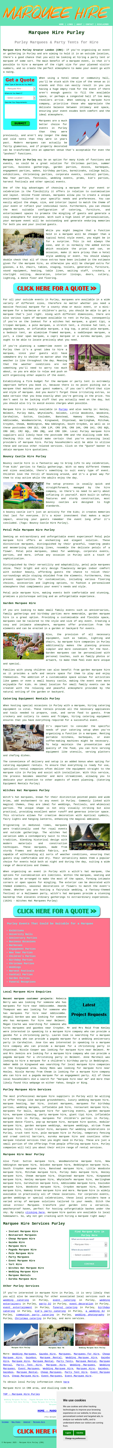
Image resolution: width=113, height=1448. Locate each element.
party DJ (45, 1303)
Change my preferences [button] (75, 1438)
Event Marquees (28, 1368)
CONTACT (90, 24)
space (42, 96)
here (66, 1382)
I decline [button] (79, 1433)
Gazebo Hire (47, 1354)
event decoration (81, 1303)
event (92, 89)
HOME (61, 24)
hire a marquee (32, 64)
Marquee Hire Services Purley (34, 1224)
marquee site (12, 772)
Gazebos (31, 1357)
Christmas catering (28, 1318)
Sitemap (5, 1422)
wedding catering (16, 1300)
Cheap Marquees (51, 1372)
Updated (26, 1422)
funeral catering (65, 1307)
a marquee (90, 733)
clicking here (35, 1212)
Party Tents (65, 1361)
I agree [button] (68, 1433)
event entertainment (17, 1307)
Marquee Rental (51, 1357)
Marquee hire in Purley (19, 159)
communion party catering (35, 1314)
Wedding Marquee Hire (81, 1357)
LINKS (70, 24)
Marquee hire (12, 409)
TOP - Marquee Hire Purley (21, 1394)
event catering (64, 1300)
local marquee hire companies (89, 1064)
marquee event (79, 61)
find (15, 1161)
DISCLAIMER (103, 24)
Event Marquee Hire (78, 1376)
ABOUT (79, 24)
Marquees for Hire (86, 1354)
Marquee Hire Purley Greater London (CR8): (34, 50)
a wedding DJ (95, 1311)
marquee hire (100, 431)
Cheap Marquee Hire (25, 1376)
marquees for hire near (20, 1006)
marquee (8, 61)
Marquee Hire (21, 1361)
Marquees (65, 1354)
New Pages (16, 1422)
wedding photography (89, 1314)
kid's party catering (50, 1311)
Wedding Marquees (24, 1354)
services (91, 1296)
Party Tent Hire (29, 1365)
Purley (63, 409)
